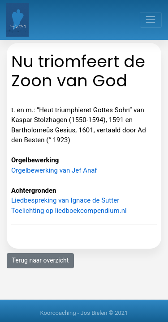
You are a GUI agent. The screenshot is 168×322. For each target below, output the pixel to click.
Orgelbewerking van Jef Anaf (54, 170)
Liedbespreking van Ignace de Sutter (65, 200)
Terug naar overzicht (40, 260)
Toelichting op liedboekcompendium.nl (69, 211)
